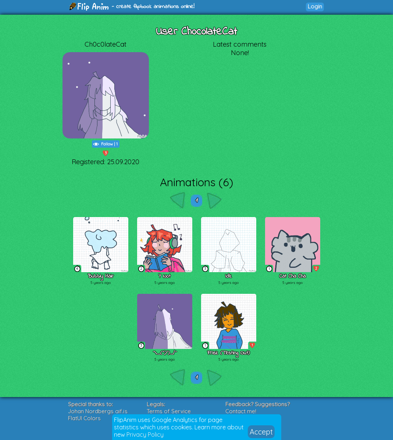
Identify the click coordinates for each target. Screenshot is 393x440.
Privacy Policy (145, 434)
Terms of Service (169, 411)
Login (315, 6)
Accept (261, 431)
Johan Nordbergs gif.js (98, 411)
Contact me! (240, 411)
